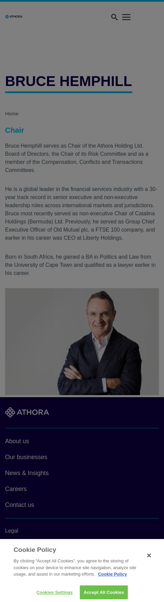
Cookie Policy (112, 576)
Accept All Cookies (104, 594)
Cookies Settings (55, 594)
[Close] (149, 558)
